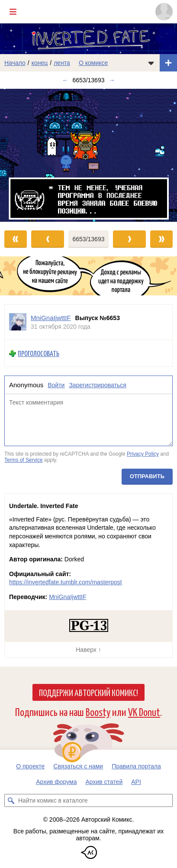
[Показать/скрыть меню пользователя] (164, 11)
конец (40, 62)
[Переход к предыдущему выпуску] (22, 155)
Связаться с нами (78, 766)
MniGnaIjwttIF (67, 596)
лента (62, 62)
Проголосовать (38, 353)
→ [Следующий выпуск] (112, 80)
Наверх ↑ (88, 649)
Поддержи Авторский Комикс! (88, 692)
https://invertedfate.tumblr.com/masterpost (65, 582)
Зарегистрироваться (97, 385)
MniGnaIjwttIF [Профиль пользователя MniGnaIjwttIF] (51, 317)
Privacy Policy (143, 454)
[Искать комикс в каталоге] (11, 800)
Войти (56, 385)
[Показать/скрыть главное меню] (13, 11)
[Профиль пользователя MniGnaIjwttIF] (17, 322)
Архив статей (104, 781)
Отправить (147, 476)
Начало (15, 62)
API (136, 781)
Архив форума (56, 781)
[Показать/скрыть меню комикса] (151, 62)
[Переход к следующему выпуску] (88, 155)
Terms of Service (23, 460)
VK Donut (144, 711)
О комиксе (93, 62)
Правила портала (136, 766)
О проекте (30, 766)
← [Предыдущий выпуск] (65, 80)
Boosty (98, 711)
